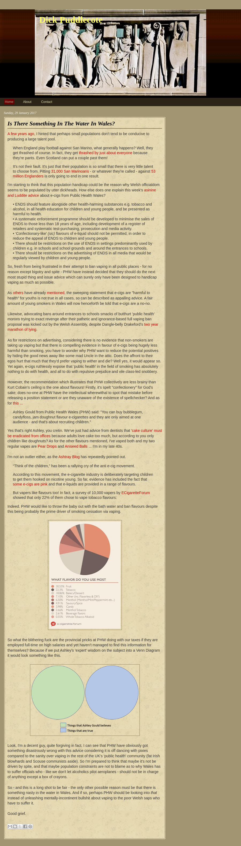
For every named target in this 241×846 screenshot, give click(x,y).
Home (9, 102)
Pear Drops (47, 446)
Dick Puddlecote (71, 20)
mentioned (55, 293)
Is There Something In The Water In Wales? (61, 123)
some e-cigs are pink (30, 484)
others (18, 293)
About (27, 102)
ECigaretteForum (135, 493)
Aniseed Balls (76, 446)
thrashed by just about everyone (105, 153)
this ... (18, 403)
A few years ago (20, 134)
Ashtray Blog (69, 457)
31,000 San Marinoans (70, 171)
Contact (46, 102)
